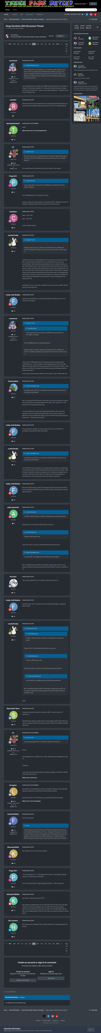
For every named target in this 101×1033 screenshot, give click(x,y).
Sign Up (93, 3)
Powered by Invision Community (50, 1023)
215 (38, 44)
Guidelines (14, 14)
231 (13, 192)
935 (13, 863)
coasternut (13, 61)
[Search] (74, 9)
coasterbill (81, 42)
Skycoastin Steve (13, 708)
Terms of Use (7, 1030)
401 (13, 936)
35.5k (13, 163)
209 (14, 44)
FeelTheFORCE (13, 814)
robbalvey (15, 35)
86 (13, 523)
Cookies (62, 1020)
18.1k (13, 801)
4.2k (13, 724)
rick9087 (13, 100)
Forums (6, 14)
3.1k (13, 592)
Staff (21, 14)
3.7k (13, 830)
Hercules (13, 577)
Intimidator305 (96, 42)
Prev (10, 44)
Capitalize (13, 212)
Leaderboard (39, 14)
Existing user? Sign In (81, 4)
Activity (15, 9)
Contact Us (55, 1020)
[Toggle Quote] (25, 65)
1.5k (13, 77)
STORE (79, 14)
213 (30, 44)
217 (46, 44)
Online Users (29, 14)
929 (13, 227)
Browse (8, 10)
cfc (13, 147)
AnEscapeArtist (13, 507)
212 (26, 44)
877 (13, 397)
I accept (92, 1029)
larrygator (13, 785)
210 (18, 44)
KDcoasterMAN (13, 847)
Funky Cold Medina (13, 295)
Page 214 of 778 (66, 48)
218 (50, 44)
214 (34, 44)
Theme (38, 1020)
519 (13, 251)
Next (57, 44)
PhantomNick (13, 381)
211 (22, 44)
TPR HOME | (67, 14)
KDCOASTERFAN (13, 894)
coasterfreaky (13, 235)
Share (51, 36)
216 (42, 44)
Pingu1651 (13, 176)
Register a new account (23, 980)
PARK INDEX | (73, 14)
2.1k (13, 910)
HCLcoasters (13, 921)
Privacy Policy (47, 1020)
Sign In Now (51, 978)
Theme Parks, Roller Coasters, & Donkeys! (34, 37)
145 (13, 311)
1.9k (13, 139)
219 (53, 44)
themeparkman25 (13, 123)
